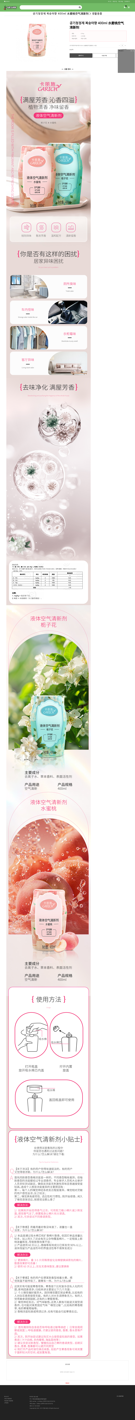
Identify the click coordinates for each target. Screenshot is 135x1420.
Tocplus (121, 51)
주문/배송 (120, 1)
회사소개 (6, 1396)
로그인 (109, 1)
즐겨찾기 (7, 1)
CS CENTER (120, 1396)
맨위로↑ (67, 1383)
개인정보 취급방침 (8, 1400)
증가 (125, 45)
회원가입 (115, 1)
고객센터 (6, 1402)
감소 (119, 45)
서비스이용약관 (8, 1398)
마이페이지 (127, 1)
